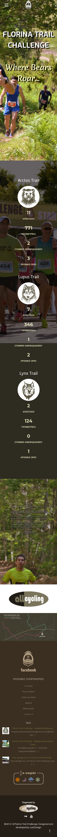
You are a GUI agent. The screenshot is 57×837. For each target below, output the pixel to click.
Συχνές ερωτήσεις (28, 697)
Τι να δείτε (28, 686)
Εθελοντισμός (28, 709)
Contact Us (28, 714)
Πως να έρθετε (28, 692)
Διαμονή (28, 703)
